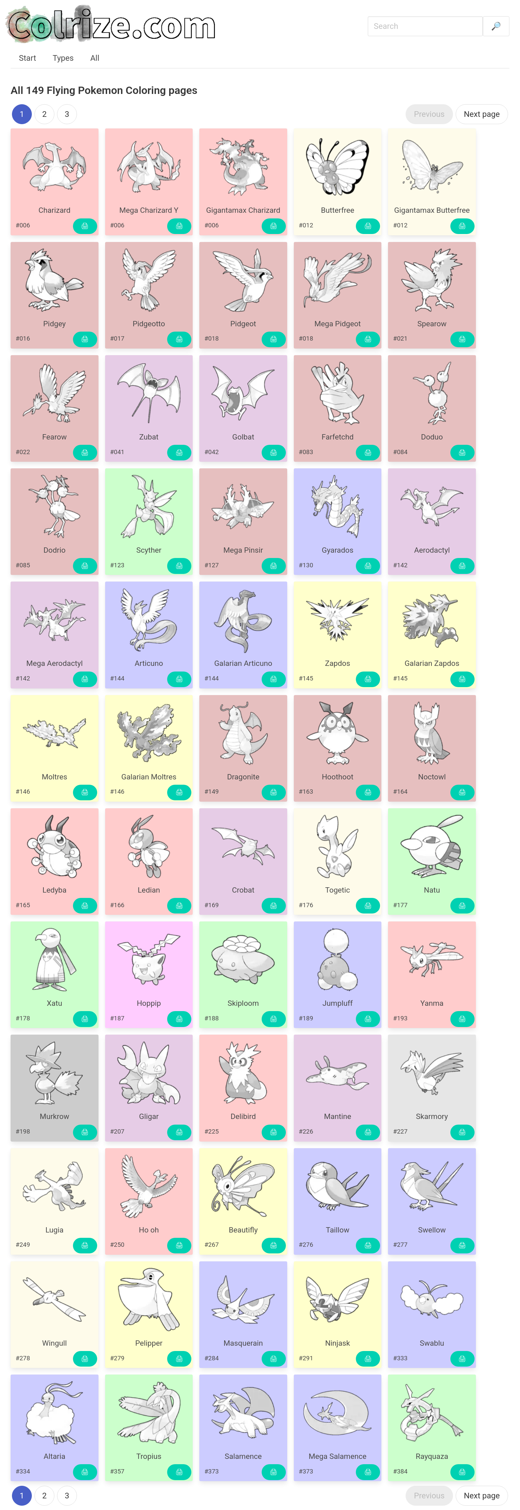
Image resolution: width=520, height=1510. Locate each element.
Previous (429, 114)
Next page (482, 114)
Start (27, 58)
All (94, 58)
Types (63, 58)
